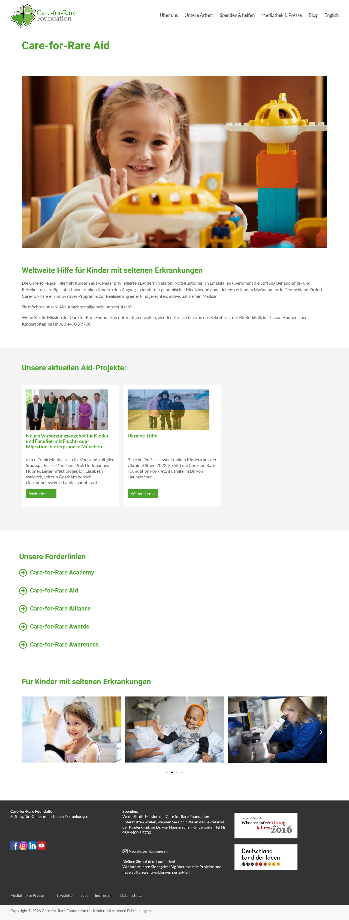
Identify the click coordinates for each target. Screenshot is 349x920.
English (331, 15)
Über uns (169, 15)
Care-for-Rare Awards (59, 626)
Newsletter (64, 895)
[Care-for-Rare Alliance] (23, 609)
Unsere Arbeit (199, 15)
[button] (28, 732)
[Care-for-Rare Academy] (23, 573)
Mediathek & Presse (281, 15)
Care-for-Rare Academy (62, 572)
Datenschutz (131, 895)
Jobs (84, 895)
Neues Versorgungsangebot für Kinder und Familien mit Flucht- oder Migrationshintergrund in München (67, 441)
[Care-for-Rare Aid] (23, 591)
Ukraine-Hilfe (143, 436)
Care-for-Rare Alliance (60, 608)
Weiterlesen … (41, 493)
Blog (313, 15)
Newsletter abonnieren (148, 851)
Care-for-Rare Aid (54, 590)
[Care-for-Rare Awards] (23, 627)
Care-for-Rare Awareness (64, 644)
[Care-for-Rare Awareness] (23, 645)
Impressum (104, 895)
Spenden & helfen (237, 15)
